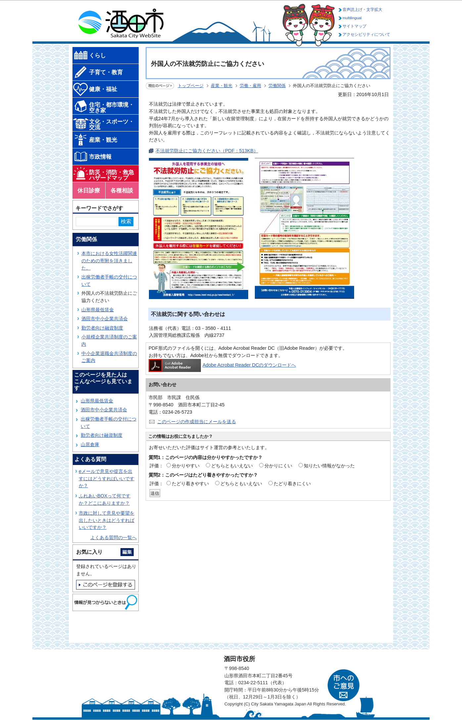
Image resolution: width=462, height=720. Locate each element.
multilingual (352, 18)
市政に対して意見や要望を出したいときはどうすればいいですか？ (106, 520)
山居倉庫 (90, 444)
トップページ (191, 85)
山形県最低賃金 (97, 309)
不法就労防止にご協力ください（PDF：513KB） (207, 150)
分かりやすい (186, 465)
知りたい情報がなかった (329, 465)
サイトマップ (354, 26)
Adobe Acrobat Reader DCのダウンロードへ (222, 365)
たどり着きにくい (292, 483)
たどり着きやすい (190, 483)
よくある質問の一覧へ (113, 537)
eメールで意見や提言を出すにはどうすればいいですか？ (106, 478)
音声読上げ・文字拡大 (362, 10)
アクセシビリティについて (366, 34)
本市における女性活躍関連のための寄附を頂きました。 (109, 260)
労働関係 (277, 85)
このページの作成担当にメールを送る (196, 421)
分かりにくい (278, 465)
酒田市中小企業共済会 (104, 318)
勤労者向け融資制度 (102, 328)
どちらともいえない (232, 465)
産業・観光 (221, 85)
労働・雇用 (250, 85)
